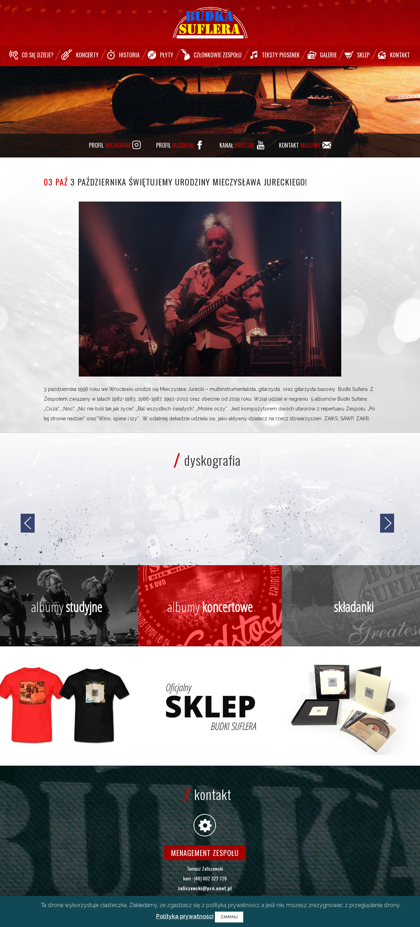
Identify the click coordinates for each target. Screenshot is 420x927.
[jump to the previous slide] (28, 523)
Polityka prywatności (185, 916)
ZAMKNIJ (229, 917)
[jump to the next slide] (387, 523)
